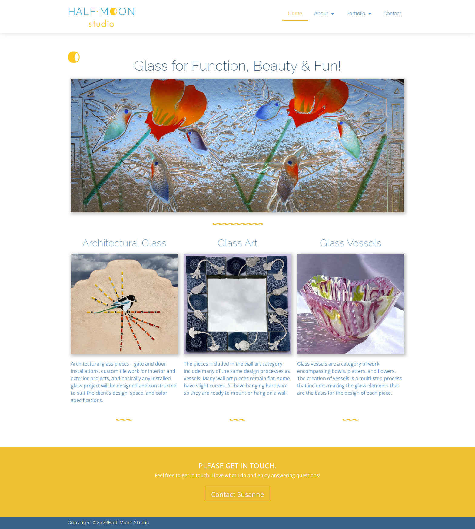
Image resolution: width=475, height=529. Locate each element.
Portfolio (358, 13)
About (324, 13)
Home (295, 13)
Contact (392, 13)
